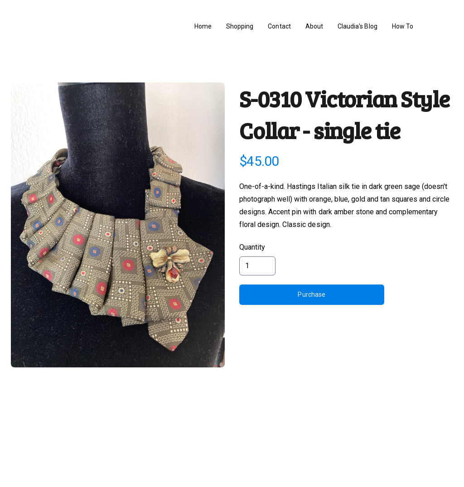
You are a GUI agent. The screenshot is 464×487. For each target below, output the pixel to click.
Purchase (311, 294)
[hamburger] (33, 27)
